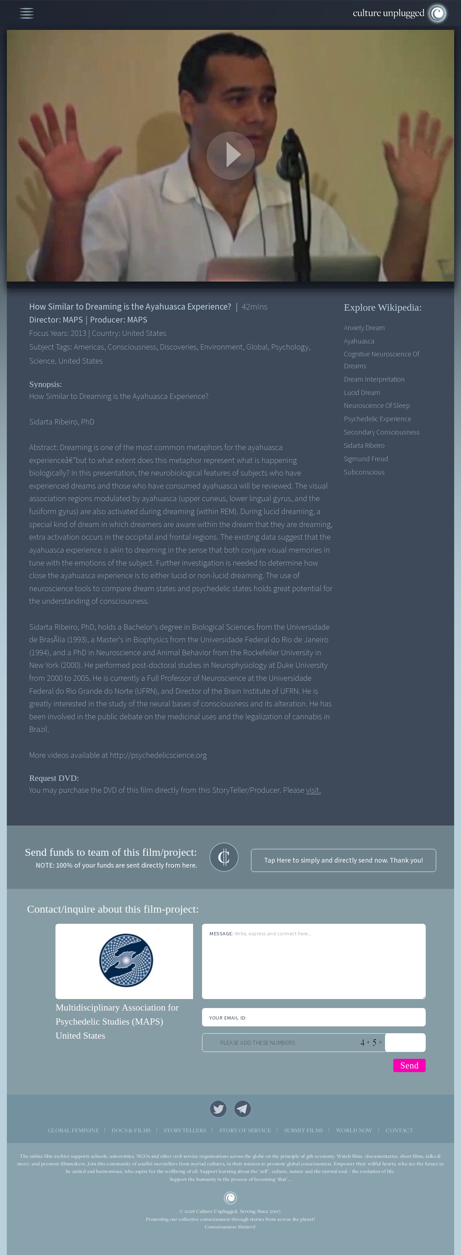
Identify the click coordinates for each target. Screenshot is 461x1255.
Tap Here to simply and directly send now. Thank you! (343, 860)
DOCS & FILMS (131, 1130)
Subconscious (364, 472)
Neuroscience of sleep (377, 406)
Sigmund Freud (366, 459)
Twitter (218, 1108)
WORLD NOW (354, 1130)
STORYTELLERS (185, 1130)
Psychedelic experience (377, 419)
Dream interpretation (374, 379)
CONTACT (399, 1130)
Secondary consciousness (382, 432)
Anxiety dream (364, 328)
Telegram (242, 1108)
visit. (313, 790)
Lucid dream (362, 393)
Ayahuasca (359, 341)
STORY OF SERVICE (245, 1130)
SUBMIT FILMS (303, 1130)
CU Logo (230, 1198)
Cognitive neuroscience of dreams (381, 360)
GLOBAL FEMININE (73, 1130)
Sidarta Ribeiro (364, 446)
